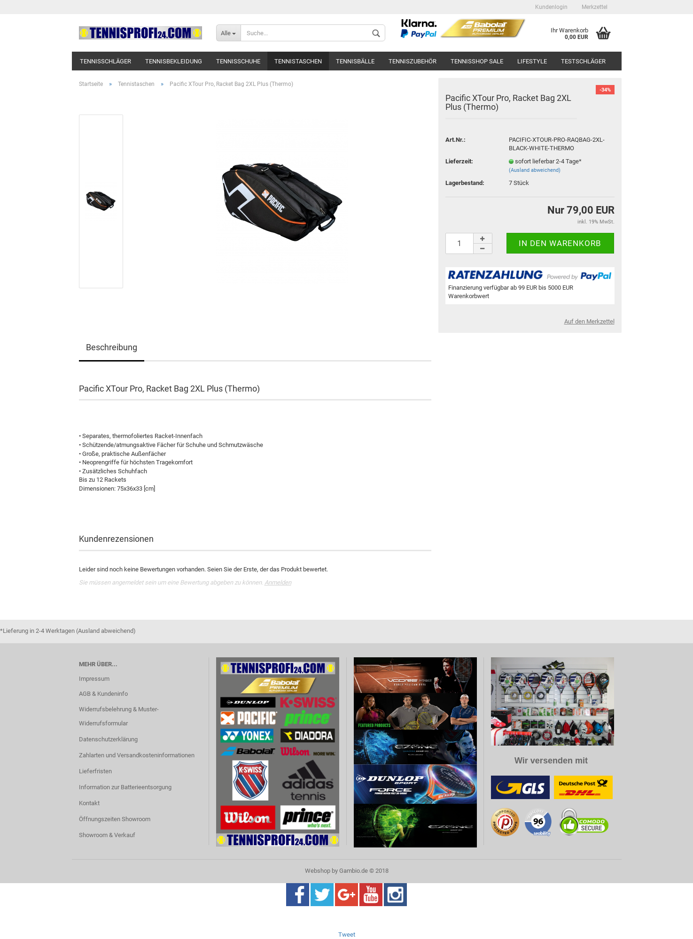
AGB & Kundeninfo (103, 693)
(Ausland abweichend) (535, 170)
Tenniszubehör (412, 61)
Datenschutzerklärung (108, 739)
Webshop (317, 870)
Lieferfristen (95, 771)
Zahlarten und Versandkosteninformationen (137, 755)
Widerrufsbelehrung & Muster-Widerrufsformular (119, 716)
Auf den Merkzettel (589, 321)
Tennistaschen (298, 61)
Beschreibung (111, 347)
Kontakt (89, 803)
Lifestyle (532, 61)
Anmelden (278, 582)
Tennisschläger (105, 61)
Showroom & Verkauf (107, 835)
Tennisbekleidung (173, 61)
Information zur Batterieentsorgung (125, 787)
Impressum (94, 678)
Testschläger (583, 61)
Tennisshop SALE (477, 61)
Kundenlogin (551, 7)
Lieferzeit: (459, 161)
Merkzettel (594, 7)
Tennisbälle (355, 61)
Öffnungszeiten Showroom (114, 819)
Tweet (346, 934)
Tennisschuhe (238, 61)
